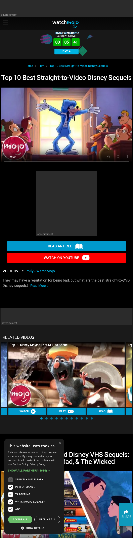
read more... (39, 286)
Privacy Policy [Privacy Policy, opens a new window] (38, 464)
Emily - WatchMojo (40, 271)
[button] (41, 418)
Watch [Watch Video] (27, 411)
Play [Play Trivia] (66, 411)
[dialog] (34, 486)
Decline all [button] (47, 519)
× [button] (59, 442)
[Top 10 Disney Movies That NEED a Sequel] (66, 374)
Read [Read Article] (105, 411)
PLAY (66, 51)
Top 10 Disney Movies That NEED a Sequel (39, 345)
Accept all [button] (20, 519)
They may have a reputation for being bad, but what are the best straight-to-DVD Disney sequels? (66, 283)
